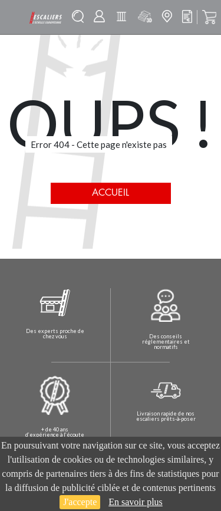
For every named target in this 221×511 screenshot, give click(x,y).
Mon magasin (166, 16)
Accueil (110, 192)
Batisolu (121, 16)
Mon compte (99, 16)
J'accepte (80, 502)
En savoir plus (135, 502)
